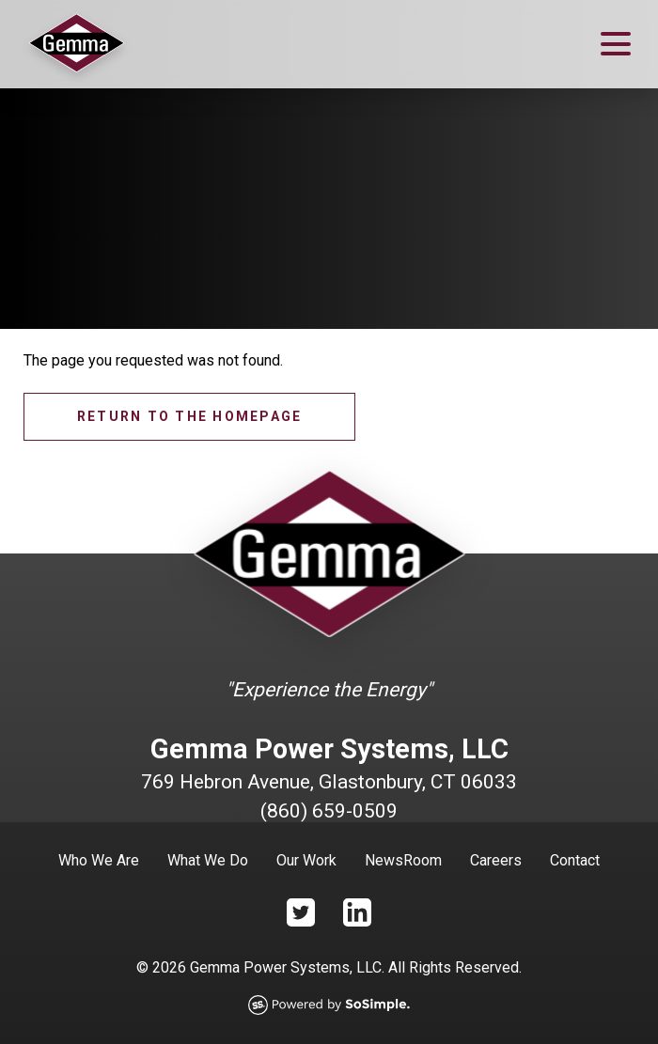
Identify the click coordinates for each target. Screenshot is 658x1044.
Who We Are (98, 860)
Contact (575, 860)
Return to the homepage (189, 416)
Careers (496, 860)
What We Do (207, 860)
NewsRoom (403, 860)
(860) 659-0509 (329, 811)
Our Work (306, 860)
